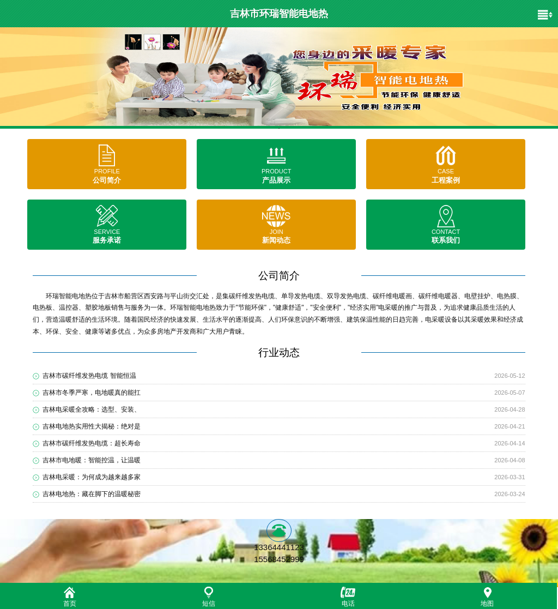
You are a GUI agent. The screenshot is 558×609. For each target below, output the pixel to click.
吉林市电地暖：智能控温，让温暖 (92, 460)
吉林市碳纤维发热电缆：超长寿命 (92, 443)
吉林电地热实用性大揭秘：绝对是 (92, 426)
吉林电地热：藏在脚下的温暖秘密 (92, 494)
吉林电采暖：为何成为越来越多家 (92, 477)
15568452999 (279, 559)
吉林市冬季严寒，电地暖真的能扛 (92, 392)
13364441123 (279, 547)
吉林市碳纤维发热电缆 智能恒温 (89, 375)
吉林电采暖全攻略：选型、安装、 (92, 409)
